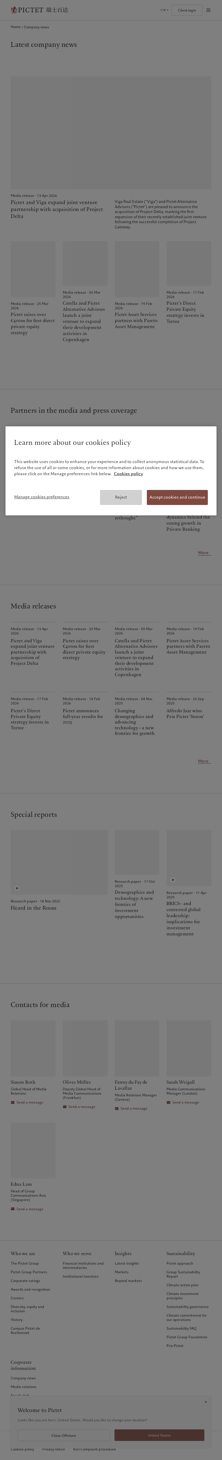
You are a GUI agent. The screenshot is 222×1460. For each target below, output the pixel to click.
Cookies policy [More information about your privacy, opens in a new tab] (128, 474)
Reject (121, 497)
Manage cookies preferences (41, 497)
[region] (111, 470)
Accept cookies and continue (177, 497)
